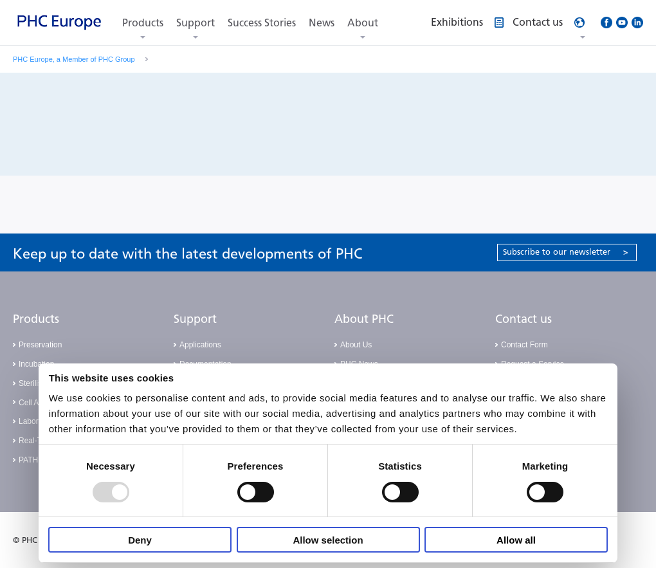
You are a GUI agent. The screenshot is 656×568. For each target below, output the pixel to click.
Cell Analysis (40, 402)
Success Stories (262, 23)
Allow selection (328, 540)
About (362, 23)
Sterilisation (39, 383)
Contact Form (524, 344)
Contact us (523, 319)
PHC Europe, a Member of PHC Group (74, 59)
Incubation (36, 364)
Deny (140, 540)
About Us (356, 344)
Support (195, 23)
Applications (200, 344)
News (321, 23)
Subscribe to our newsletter (565, 252)
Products (142, 23)
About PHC (364, 319)
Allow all (516, 540)
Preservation (40, 344)
